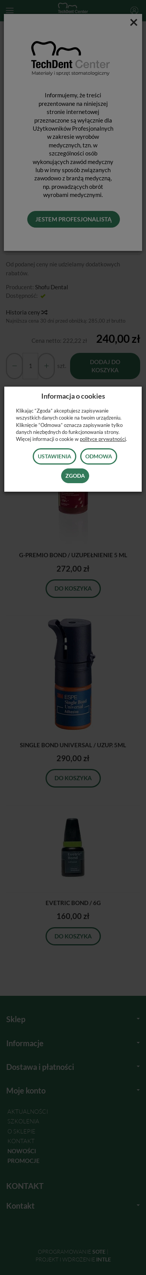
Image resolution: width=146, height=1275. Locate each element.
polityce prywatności (103, 439)
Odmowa (98, 456)
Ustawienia (54, 456)
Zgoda (75, 475)
